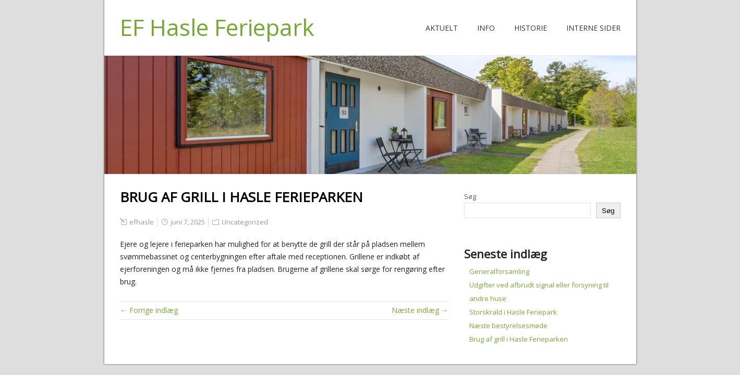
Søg (470, 196)
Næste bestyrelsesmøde (508, 325)
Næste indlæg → (420, 310)
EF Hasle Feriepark (217, 27)
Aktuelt (442, 28)
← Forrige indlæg (149, 310)
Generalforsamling (499, 271)
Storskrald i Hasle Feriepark (513, 312)
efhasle (141, 222)
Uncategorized (245, 222)
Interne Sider (593, 28)
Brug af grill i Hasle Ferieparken (518, 339)
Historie (530, 28)
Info (486, 28)
